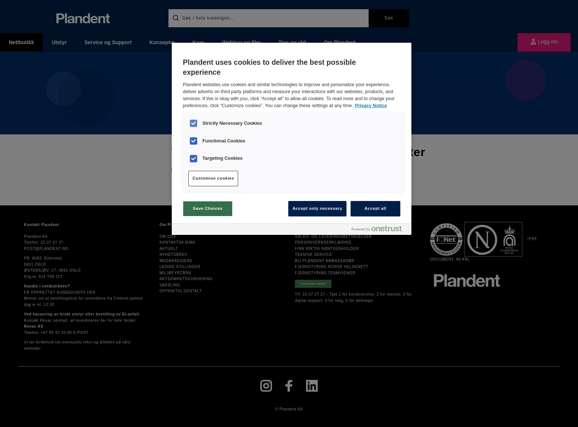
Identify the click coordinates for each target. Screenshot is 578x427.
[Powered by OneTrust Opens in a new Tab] (380, 230)
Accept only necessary (317, 208)
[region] (291, 139)
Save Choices (208, 208)
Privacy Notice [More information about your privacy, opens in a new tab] (371, 105)
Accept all (375, 208)
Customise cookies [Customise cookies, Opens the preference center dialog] (213, 178)
